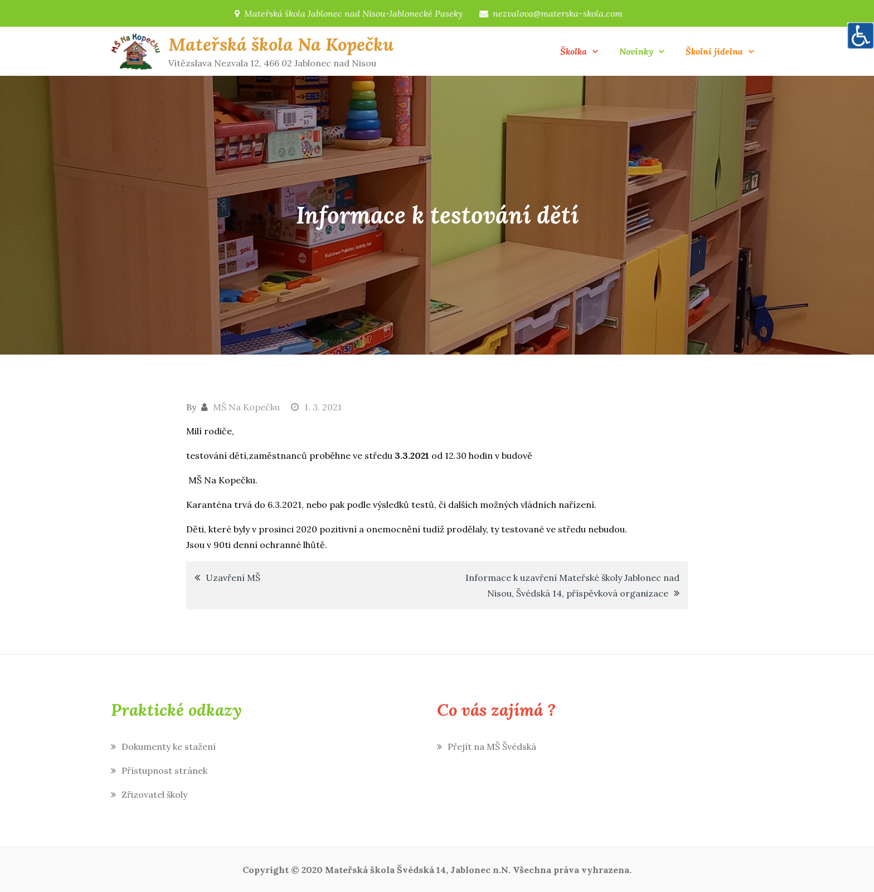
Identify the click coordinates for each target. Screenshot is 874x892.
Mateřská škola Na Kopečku (281, 44)
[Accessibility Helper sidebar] (860, 35)
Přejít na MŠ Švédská (492, 746)
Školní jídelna (714, 51)
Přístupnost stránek (164, 770)
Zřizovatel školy (154, 794)
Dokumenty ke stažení (169, 746)
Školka (573, 51)
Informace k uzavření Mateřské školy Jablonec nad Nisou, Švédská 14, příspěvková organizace (572, 585)
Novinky (636, 51)
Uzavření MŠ (233, 577)
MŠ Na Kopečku (246, 407)
